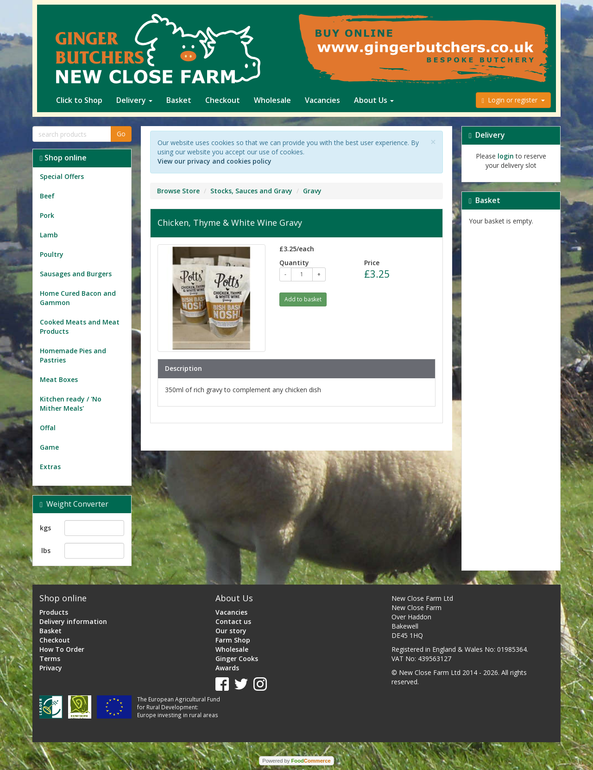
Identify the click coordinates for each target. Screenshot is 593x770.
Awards (227, 667)
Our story (230, 630)
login (506, 156)
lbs (45, 550)
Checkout (222, 100)
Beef (47, 195)
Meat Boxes (59, 379)
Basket (178, 100)
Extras (50, 466)
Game (49, 447)
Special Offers (62, 176)
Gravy (312, 190)
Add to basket (303, 299)
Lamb (49, 234)
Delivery (134, 100)
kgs (45, 527)
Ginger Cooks (236, 658)
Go (121, 133)
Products (53, 612)
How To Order (61, 649)
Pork (47, 215)
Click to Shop (79, 100)
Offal (48, 427)
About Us (374, 100)
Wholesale (272, 100)
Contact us (233, 621)
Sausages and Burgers (76, 273)
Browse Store (178, 190)
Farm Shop (232, 640)
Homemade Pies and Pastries (73, 355)
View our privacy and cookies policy (214, 161)
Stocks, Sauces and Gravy (251, 190)
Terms (49, 658)
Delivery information (73, 621)
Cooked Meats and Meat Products (80, 327)
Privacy (50, 667)
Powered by (296, 761)
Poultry (51, 254)
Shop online (63, 158)
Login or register (513, 99)
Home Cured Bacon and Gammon (78, 298)
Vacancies (322, 100)
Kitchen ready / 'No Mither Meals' (70, 404)
